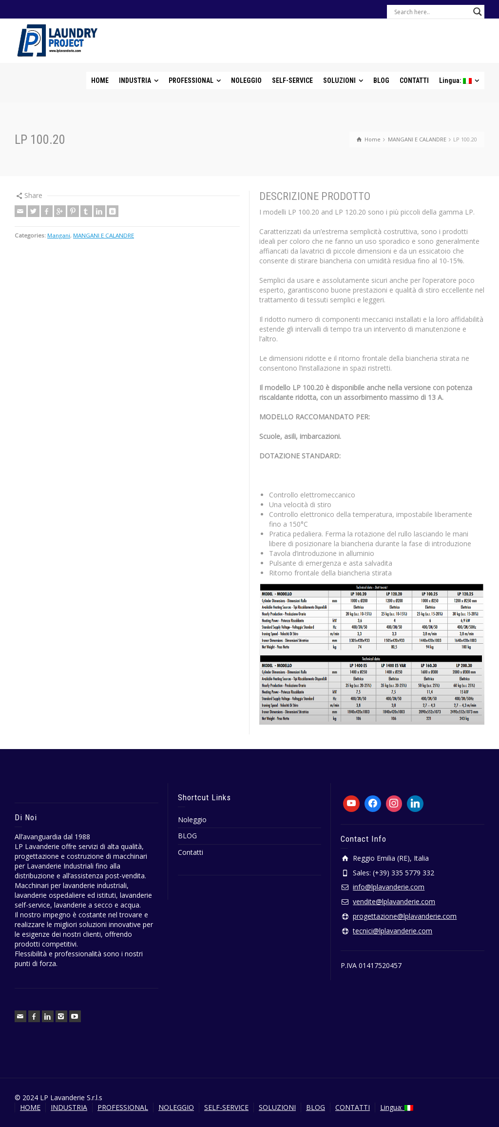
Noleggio (192, 819)
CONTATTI (352, 1107)
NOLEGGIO (176, 1107)
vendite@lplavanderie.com (394, 901)
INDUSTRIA (69, 1107)
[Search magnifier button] (477, 12)
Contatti (190, 852)
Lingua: (396, 1107)
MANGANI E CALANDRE (103, 235)
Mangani (58, 235)
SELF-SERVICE (226, 1107)
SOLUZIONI (277, 1107)
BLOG (187, 835)
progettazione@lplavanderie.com (405, 916)
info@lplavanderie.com (388, 886)
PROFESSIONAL (122, 1107)
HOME (30, 1107)
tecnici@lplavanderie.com (392, 930)
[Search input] (431, 12)
